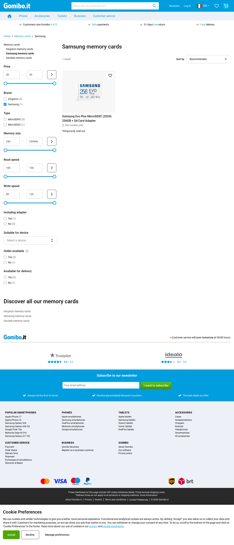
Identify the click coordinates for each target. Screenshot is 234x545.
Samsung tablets (126, 420)
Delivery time (11, 453)
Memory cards (22, 36)
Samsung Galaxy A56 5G (17, 426)
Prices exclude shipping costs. (150, 492)
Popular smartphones (20, 412)
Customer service (104, 16)
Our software (124, 450)
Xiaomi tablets (125, 423)
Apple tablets (124, 417)
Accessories (42, 16)
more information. (149, 495)
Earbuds (179, 426)
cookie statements (113, 526)
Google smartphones (72, 429)
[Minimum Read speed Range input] (12, 167)
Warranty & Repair (14, 463)
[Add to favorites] (110, 75)
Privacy (88, 499)
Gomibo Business (70, 447)
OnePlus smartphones (73, 423)
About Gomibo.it (73, 499)
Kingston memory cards (19, 49)
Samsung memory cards (17, 316)
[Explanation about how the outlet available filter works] (27, 251)
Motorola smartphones (73, 426)
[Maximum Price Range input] (35, 74)
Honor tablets (125, 426)
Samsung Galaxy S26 (15, 423)
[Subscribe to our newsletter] (101, 385)
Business (174, 5)
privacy (93, 526)
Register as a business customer (78, 450)
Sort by (180, 59)
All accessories (182, 436)
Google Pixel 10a (13, 429)
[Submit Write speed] (51, 194)
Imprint (98, 499)
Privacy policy (125, 453)
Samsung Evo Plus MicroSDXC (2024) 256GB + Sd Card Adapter (87, 118)
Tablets (62, 16)
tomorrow (207, 337)
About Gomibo (125, 447)
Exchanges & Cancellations (18, 460)
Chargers (179, 423)
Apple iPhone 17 (13, 417)
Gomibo (123, 442)
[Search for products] (111, 6)
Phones (67, 412)
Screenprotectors (183, 420)
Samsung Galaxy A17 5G (17, 436)
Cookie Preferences (138, 500)
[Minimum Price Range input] (12, 74)
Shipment (10, 457)
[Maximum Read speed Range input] (35, 167)
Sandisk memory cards (19, 57)
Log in (187, 5)
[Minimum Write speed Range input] (12, 194)
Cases (178, 417)
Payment (9, 447)
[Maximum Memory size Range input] (35, 141)
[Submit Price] (51, 74)
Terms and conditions (115, 499)
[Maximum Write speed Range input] (35, 194)
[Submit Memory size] (51, 141)
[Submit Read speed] (51, 167)
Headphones (181, 429)
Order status (11, 450)
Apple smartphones (71, 417)
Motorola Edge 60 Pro (16, 433)
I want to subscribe (156, 385)
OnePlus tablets (126, 429)
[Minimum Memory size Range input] (12, 141)
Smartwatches (182, 433)
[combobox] (115, 6)
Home (7, 36)
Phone (23, 16)
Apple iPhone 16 (13, 420)
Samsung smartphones (73, 420)
